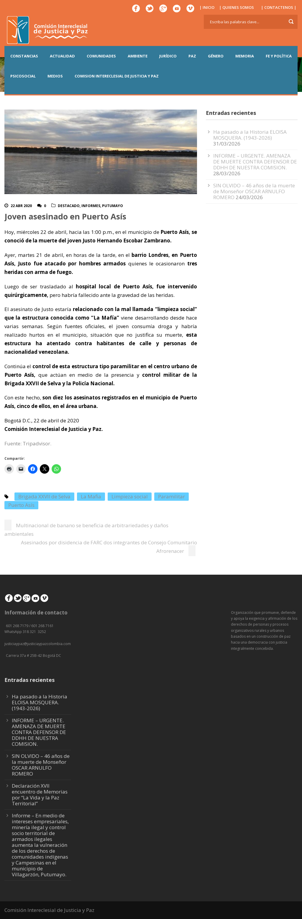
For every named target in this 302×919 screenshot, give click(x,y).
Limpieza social (129, 496)
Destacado (69, 205)
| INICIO (206, 7)
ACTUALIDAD (62, 56)
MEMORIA (244, 56)
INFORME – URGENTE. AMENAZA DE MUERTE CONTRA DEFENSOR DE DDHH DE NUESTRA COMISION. (255, 161)
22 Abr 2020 (21, 205)
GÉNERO (216, 56)
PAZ (192, 56)
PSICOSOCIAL (23, 76)
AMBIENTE (137, 56)
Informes (90, 205)
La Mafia (91, 496)
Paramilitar (171, 496)
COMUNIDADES (101, 56)
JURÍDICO (168, 56)
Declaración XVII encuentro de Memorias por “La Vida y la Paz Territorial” (40, 794)
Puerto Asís (21, 505)
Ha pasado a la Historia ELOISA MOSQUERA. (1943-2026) (250, 134)
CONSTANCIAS (24, 56)
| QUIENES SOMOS (236, 7)
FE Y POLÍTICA (279, 56)
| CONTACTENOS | (278, 7)
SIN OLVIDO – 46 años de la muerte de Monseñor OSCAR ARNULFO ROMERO (254, 191)
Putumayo (112, 205)
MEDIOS (55, 76)
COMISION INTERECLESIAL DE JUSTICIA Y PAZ (117, 76)
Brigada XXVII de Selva (44, 496)
